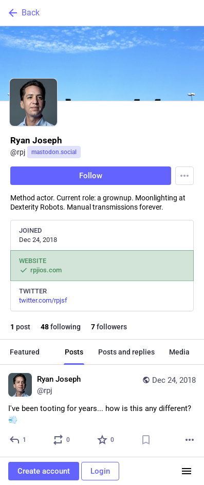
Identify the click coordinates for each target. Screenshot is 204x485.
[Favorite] (106, 440)
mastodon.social (54, 152)
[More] (189, 440)
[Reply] (18, 440)
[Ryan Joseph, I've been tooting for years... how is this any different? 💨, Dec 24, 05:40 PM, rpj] (102, 411)
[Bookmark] (146, 440)
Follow (90, 175)
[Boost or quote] (62, 440)
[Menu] (184, 175)
